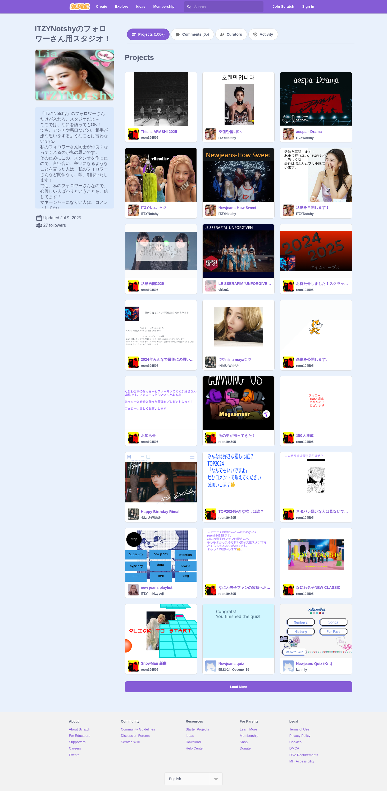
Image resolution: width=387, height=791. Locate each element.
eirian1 (223, 290)
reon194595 (149, 138)
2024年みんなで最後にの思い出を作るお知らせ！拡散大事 (167, 359)
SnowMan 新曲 (154, 663)
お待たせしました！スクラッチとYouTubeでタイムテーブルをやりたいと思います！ (322, 283)
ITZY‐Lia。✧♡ (153, 207)
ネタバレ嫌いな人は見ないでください (322, 511)
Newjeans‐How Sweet (237, 208)
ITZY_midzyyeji (152, 593)
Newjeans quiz (231, 664)
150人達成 (304, 435)
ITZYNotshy (227, 138)
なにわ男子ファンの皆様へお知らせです (244, 587)
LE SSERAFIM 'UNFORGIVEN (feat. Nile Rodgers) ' (244, 283)
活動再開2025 (152, 283)
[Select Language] (194, 779)
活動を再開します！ (312, 207)
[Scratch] (79, 6)
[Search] (189, 6)
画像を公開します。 (312, 359)
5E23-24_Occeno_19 (233, 670)
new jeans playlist (156, 587)
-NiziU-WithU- (228, 366)
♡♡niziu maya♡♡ (234, 360)
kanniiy (301, 670)
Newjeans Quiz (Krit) (314, 664)
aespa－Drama (309, 131)
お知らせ (148, 435)
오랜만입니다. (230, 131)
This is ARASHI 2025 (159, 131)
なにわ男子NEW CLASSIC (318, 587)
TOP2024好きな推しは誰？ (241, 511)
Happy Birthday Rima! (160, 512)
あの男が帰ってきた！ (237, 435)
